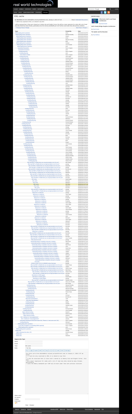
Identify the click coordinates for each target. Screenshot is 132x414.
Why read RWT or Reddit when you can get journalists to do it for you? (43, 162)
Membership (97, 409)
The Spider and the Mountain (99, 32)
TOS (103, 409)
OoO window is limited (25, 54)
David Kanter (104, 23)
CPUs (15, 12)
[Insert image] (46, 350)
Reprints (29, 409)
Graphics (28, 9)
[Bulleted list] (50, 350)
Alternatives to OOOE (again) (38, 275)
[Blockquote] (36, 350)
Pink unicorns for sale (36, 239)
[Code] (58, 350)
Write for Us (62, 409)
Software (41, 9)
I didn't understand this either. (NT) (24, 332)
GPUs (20, 12)
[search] (97, 9)
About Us (17, 409)
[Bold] (27, 350)
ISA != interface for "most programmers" (29, 317)
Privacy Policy (70, 409)
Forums (45, 12)
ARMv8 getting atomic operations (22, 33)
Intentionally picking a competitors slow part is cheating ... (43, 241)
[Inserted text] (43, 350)
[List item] (55, 350)
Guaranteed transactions (23, 48)
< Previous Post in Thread (22, 27)
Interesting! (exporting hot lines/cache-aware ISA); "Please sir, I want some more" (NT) (39, 320)
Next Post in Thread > (82, 27)
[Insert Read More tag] (62, 350)
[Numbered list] (52, 350)
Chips (34, 9)
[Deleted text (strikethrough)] (40, 350)
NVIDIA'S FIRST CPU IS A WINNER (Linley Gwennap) (43, 263)
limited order (18, 330)
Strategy (38, 12)
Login (116, 9)
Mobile (21, 9)
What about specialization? (32, 298)
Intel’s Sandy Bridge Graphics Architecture (103, 26)
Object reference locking (27, 312)
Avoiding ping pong (23, 51)
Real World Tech (35, 4)
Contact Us (23, 409)
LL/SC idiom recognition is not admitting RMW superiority (31, 325)
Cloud (16, 9)
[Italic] (29, 350)
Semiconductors (28, 12)
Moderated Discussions (82, 19)
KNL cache (34, 179)
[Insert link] (31, 350)
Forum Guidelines (89, 409)
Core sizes (37, 261)
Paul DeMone (96, 34)
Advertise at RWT (54, 409)
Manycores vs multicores (38, 192)
